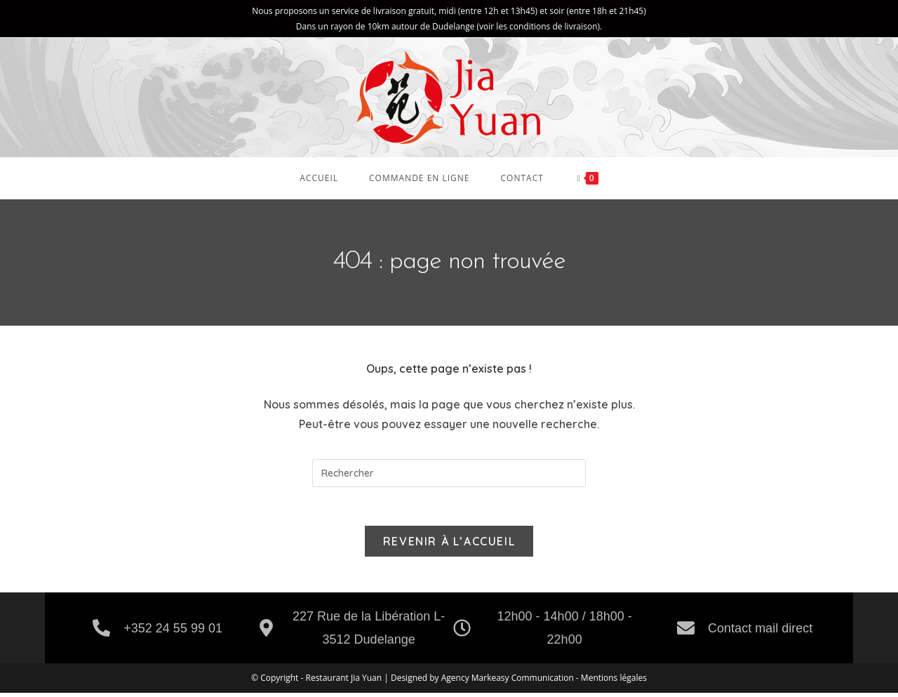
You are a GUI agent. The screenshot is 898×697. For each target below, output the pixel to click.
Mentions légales (614, 682)
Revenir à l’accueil (449, 545)
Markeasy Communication (523, 682)
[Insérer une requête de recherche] (449, 473)
